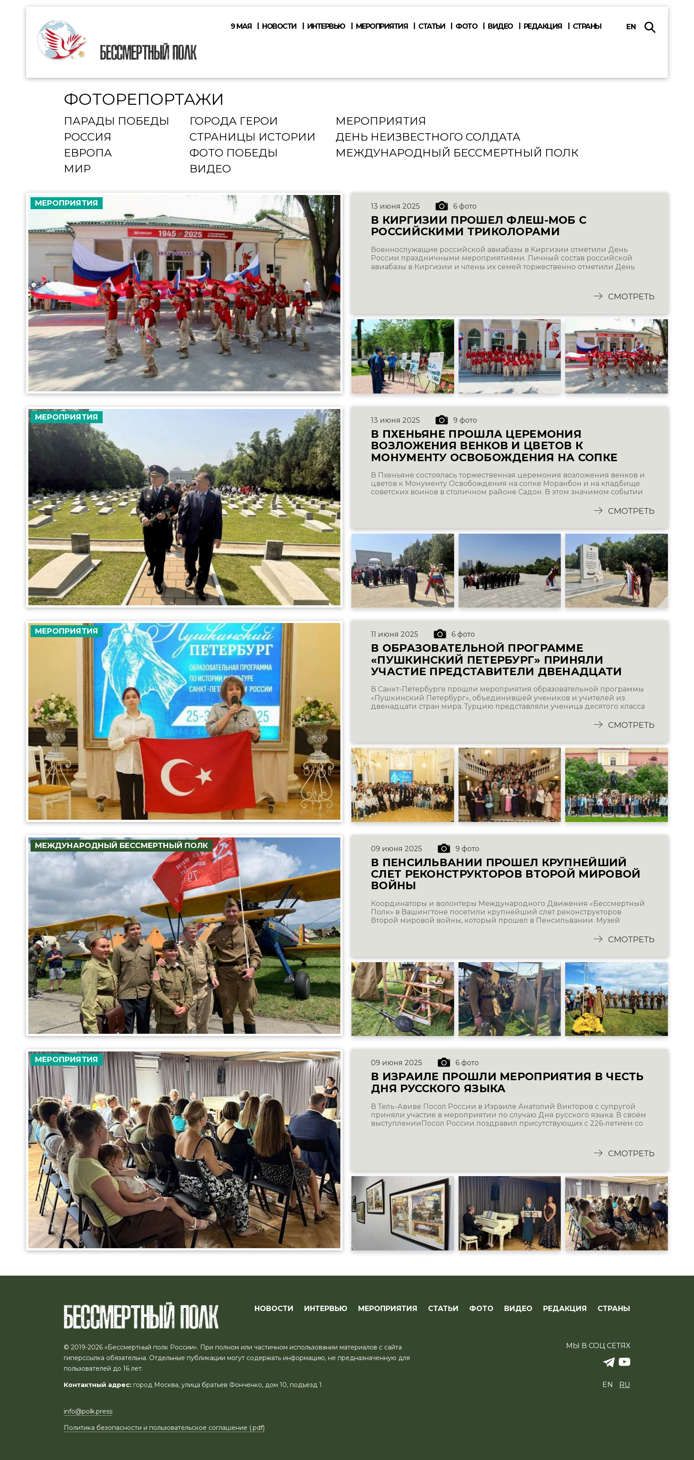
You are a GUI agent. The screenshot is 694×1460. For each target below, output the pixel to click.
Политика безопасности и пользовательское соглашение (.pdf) (164, 1428)
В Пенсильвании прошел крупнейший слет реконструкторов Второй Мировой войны (507, 876)
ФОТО (481, 1309)
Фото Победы (233, 153)
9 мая (241, 26)
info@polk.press (88, 1412)
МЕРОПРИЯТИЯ (387, 1309)
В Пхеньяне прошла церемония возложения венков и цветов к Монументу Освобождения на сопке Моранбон (494, 446)
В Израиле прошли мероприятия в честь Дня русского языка (508, 1085)
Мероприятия (382, 26)
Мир (77, 169)
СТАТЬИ (443, 1309)
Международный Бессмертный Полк (456, 153)
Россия (88, 137)
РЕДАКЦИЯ (565, 1309)
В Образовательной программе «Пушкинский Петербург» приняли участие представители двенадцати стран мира (497, 661)
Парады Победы (117, 121)
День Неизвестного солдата (427, 137)
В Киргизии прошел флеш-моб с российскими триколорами (479, 226)
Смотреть (631, 298)
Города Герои (233, 121)
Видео (500, 26)
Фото (466, 26)
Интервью (326, 26)
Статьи (431, 26)
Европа (88, 153)
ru (624, 1385)
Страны (587, 26)
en (631, 27)
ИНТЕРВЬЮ (325, 1309)
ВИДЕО (518, 1309)
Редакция (543, 26)
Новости (279, 26)
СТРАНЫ (614, 1309)
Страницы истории (252, 137)
